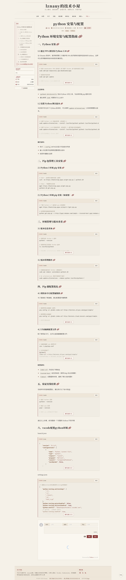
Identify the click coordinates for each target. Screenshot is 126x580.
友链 (54, 16)
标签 (43, 16)
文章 (37, 16)
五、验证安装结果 (22, 61)
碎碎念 (67, 16)
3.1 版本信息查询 (23, 49)
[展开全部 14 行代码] (68, 467)
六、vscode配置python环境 (25, 64)
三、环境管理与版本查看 (24, 47)
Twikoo (91, 557)
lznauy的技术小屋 (63, 6)
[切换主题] (121, 575)
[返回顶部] (25, 88)
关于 (48, 16)
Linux (67, 31)
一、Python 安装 (22, 29)
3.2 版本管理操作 (23, 52)
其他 (81, 16)
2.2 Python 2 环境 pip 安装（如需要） (25, 43)
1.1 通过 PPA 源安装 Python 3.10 (25, 32)
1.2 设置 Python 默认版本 (25, 36)
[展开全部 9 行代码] (68, 81)
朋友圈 (60, 16)
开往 (87, 16)
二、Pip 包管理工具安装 (24, 38)
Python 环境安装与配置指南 (24, 27)
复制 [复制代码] (96, 64)
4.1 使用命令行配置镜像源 (25, 57)
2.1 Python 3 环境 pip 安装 (25, 41)
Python (73, 31)
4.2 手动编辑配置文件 (24, 59)
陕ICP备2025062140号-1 (56, 578)
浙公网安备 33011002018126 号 (72, 578)
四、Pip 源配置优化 (23, 54)
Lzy (49, 28)
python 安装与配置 (68, 23)
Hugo (87, 578)
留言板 (74, 16)
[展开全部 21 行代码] (68, 513)
